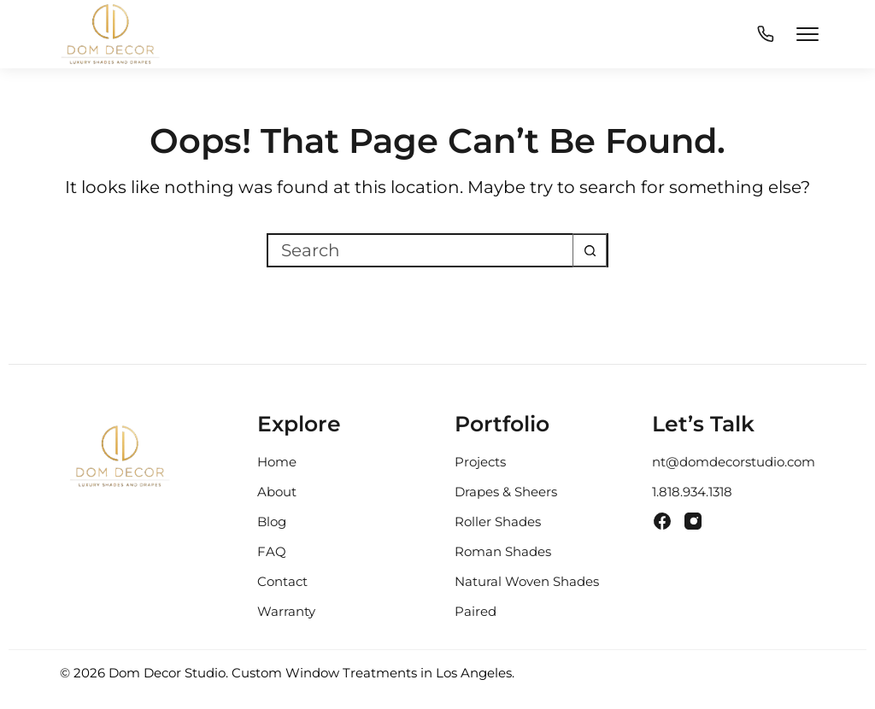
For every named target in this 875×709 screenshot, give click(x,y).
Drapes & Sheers (506, 491)
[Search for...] (420, 250)
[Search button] (590, 250)
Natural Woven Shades (527, 581)
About (277, 491)
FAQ (271, 551)
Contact (282, 581)
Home (277, 462)
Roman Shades (503, 551)
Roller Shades (498, 521)
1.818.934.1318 (692, 491)
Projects (480, 462)
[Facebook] (662, 521)
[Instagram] (693, 521)
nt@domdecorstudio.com (733, 462)
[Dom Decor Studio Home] (119, 463)
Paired (475, 611)
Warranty (286, 611)
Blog (271, 521)
